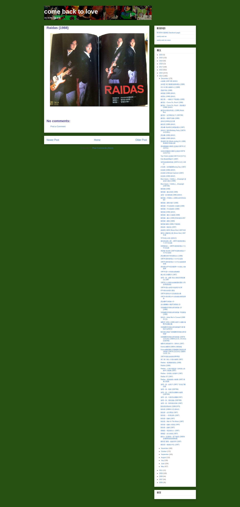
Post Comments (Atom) (102, 148)
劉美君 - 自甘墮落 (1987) (169, 412)
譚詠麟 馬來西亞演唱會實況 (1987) (173, 127)
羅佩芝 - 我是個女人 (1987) (170, 430)
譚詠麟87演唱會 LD (167, 301)
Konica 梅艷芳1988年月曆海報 (171, 347)
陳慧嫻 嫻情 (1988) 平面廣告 (170, 224)
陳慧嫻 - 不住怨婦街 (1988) (170, 209)
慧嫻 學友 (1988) (166, 90)
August (163, 457)
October (164, 451)
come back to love (71, 11)
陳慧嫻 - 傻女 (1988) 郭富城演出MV (173, 218)
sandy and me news (164, 40)
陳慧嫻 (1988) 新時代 (168, 212)
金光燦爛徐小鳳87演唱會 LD (170, 304)
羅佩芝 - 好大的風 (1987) (169, 433)
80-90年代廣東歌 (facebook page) (168, 33)
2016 (161, 70)
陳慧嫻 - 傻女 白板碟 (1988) (170, 215)
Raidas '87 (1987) (167, 376)
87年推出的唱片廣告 (168, 290)
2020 (161, 58)
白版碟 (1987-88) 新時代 (169, 81)
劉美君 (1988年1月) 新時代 (170, 409)
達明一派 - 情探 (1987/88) (169, 389)
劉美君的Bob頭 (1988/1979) (170, 406)
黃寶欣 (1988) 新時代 (168, 96)
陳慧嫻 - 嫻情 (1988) (168, 221)
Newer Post (53, 140)
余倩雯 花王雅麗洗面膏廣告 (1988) (173, 84)
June (163, 463)
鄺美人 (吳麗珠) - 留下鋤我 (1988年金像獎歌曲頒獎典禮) (173, 437)
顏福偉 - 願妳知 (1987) (168, 227)
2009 (161, 473)
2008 (161, 476)
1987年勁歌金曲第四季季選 (170, 356)
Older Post (141, 140)
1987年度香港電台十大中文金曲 (172, 259)
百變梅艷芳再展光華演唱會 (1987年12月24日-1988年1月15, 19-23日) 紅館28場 (173, 339)
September (165, 454)
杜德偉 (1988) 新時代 (168, 170)
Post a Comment (58, 126)
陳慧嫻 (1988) (165, 189)
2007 (161, 479)
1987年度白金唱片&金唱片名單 (171, 287)
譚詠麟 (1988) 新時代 (168, 135)
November (165, 448)
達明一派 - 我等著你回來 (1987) (172, 403)
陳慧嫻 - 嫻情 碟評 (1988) (169, 203)
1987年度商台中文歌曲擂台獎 (171, 293)
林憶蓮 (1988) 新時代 (168, 93)
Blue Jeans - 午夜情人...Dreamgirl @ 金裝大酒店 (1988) (173, 180)
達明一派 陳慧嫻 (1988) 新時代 (171, 195)
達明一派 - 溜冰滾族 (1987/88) (171, 400)
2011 (161, 470)
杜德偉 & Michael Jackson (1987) (172, 173)
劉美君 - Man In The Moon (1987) (172, 421)
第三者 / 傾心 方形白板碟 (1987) (172, 359)
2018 (161, 64)
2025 (161, 55)
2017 (161, 67)
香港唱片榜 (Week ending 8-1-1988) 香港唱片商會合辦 (173, 142)
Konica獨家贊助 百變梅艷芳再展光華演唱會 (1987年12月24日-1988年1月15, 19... (173, 351)
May (162, 466)
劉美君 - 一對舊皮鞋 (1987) (170, 415)
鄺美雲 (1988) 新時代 (168, 124)
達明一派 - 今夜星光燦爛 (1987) (172, 397)
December (165, 78)
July (162, 460)
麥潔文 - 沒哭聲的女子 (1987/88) (172, 115)
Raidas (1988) (165, 365)
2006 (161, 482)
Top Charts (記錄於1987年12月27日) (173, 156)
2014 (161, 76)
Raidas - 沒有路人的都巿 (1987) (172, 373)
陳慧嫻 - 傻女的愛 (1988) (169, 192)
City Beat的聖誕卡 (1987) (169, 159)
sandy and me (162, 36)
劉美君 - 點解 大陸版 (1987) (170, 424)
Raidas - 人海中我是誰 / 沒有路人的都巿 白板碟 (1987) (173, 369)
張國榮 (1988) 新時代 (168, 138)
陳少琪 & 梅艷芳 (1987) (169, 274)
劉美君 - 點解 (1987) (168, 418)
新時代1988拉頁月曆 (168, 121)
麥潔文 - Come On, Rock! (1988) (172, 102)
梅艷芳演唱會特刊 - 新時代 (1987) (172, 343)
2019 (161, 61)
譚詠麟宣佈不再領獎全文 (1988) (172, 256)
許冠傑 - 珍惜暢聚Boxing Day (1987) (173, 167)
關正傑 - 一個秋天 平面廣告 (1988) (172, 99)
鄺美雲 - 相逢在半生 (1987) (170, 444)
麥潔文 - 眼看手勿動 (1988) (170, 118)
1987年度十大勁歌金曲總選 (170, 272)
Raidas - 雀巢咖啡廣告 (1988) (171, 362)
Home (97, 140)
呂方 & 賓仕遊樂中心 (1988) (170, 87)
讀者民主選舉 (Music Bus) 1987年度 (173, 230)
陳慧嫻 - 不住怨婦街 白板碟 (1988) (172, 206)
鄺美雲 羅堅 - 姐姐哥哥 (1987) (171, 441)
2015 (161, 73)
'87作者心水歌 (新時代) (169, 238)
